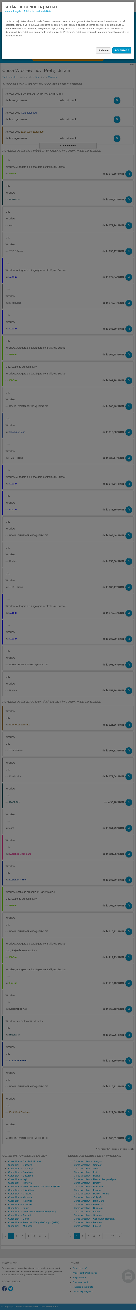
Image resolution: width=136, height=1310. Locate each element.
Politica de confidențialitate (37, 11)
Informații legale (13, 11)
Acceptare (122, 50)
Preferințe (103, 50)
